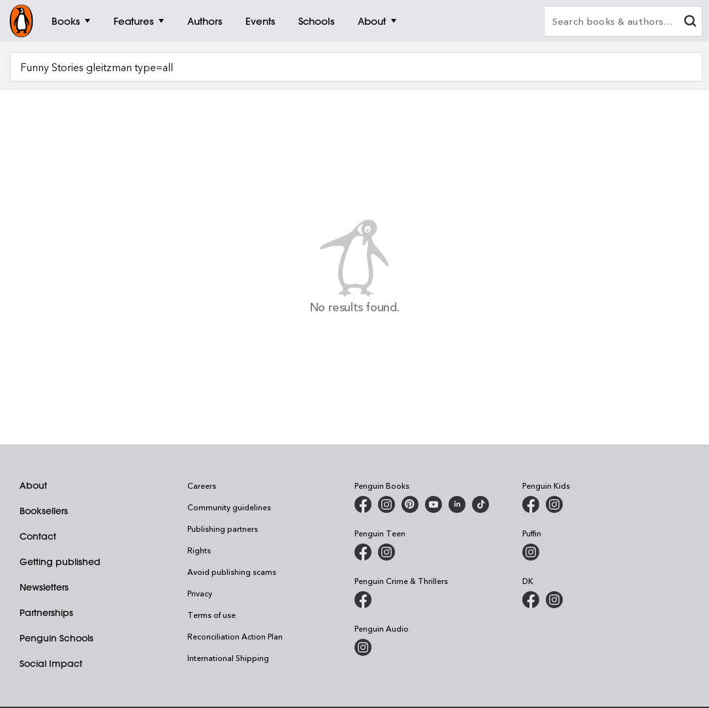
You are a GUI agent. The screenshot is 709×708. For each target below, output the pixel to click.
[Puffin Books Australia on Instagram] (530, 552)
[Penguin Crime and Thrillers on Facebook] (363, 599)
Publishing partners (222, 528)
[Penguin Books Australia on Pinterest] (410, 504)
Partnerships (46, 613)
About (33, 485)
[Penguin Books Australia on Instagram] (386, 504)
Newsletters (44, 587)
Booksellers (44, 511)
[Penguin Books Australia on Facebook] (363, 504)
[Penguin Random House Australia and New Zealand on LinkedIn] (457, 504)
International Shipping (228, 658)
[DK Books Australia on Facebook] (530, 599)
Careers (201, 485)
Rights (199, 550)
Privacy (199, 593)
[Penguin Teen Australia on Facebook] (363, 552)
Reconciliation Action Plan (235, 636)
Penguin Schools (56, 638)
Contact (38, 536)
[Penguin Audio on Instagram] (363, 647)
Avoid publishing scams (231, 571)
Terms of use (211, 615)
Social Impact (51, 664)
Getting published (60, 562)
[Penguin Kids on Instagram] (554, 504)
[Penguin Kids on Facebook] (530, 504)
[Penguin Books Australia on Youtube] (433, 504)
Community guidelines (229, 507)
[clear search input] (690, 22)
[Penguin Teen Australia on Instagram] (386, 552)
